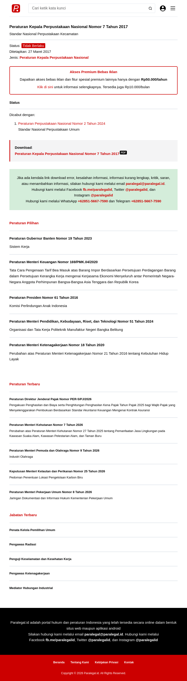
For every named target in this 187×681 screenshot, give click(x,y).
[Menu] (172, 8)
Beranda (59, 662)
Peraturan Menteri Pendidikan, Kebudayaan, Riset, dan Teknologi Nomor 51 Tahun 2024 (81, 321)
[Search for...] (87, 8)
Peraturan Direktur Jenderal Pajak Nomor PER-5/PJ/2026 (50, 399)
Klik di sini (45, 87)
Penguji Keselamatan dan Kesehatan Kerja (40, 559)
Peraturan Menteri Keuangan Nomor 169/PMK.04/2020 (53, 262)
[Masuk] (163, 8)
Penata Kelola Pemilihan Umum (32, 530)
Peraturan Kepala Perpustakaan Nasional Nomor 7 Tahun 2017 (71, 154)
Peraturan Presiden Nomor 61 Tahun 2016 (43, 297)
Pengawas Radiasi (22, 544)
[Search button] (150, 8)
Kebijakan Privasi (106, 662)
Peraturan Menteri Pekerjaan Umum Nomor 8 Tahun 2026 (50, 492)
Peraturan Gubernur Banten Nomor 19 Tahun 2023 (50, 238)
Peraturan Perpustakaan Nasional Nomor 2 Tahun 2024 (61, 123)
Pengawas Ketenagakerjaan (29, 573)
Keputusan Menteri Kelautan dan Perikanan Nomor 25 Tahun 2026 (57, 471)
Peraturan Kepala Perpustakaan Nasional (54, 57)
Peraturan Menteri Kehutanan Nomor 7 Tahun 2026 (46, 425)
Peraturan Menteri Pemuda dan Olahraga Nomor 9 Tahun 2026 (54, 450)
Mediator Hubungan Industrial (31, 588)
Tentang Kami (80, 662)
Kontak (129, 662)
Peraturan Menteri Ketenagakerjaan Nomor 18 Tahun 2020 (56, 345)
